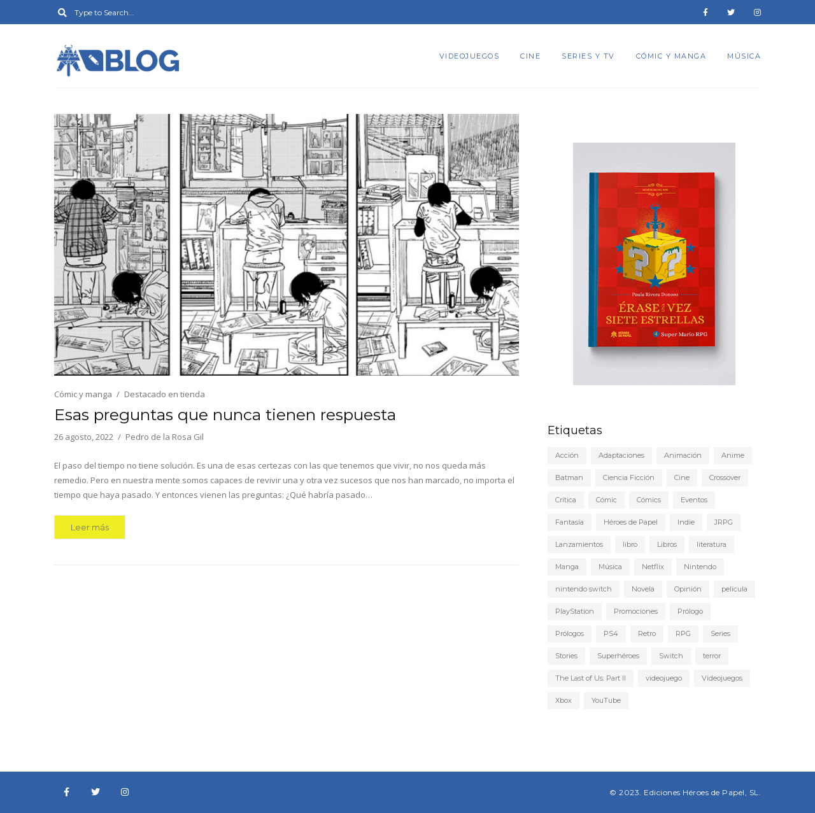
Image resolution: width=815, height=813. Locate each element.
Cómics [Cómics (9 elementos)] (649, 499)
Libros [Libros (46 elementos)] (667, 544)
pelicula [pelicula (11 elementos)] (734, 588)
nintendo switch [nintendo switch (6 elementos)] (583, 588)
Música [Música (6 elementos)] (610, 566)
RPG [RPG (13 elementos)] (683, 633)
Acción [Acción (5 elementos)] (567, 455)
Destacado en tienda (164, 394)
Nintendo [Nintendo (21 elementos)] (700, 566)
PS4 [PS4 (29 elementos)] (611, 633)
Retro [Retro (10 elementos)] (647, 633)
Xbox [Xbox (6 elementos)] (563, 700)
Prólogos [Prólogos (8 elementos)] (569, 633)
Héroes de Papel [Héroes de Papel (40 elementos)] (631, 522)
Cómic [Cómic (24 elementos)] (606, 499)
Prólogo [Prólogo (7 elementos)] (690, 611)
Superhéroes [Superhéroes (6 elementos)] (618, 655)
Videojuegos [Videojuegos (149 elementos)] (722, 678)
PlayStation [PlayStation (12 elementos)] (574, 611)
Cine (530, 56)
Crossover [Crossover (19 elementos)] (725, 477)
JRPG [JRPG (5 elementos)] (723, 522)
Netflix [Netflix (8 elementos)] (653, 566)
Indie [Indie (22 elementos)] (686, 522)
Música (744, 56)
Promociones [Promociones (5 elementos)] (636, 611)
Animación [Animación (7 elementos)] (683, 455)
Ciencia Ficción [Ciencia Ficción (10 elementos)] (629, 477)
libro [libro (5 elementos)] (630, 544)
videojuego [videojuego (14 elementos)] (664, 678)
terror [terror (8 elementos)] (712, 655)
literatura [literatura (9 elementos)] (711, 544)
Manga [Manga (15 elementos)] (567, 566)
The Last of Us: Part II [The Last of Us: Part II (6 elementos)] (590, 678)
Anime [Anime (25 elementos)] (732, 455)
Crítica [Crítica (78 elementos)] (565, 499)
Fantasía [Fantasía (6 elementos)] (569, 522)
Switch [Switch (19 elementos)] (671, 655)
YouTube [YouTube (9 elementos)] (606, 700)
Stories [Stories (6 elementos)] (566, 655)
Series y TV (588, 56)
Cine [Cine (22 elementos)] (682, 477)
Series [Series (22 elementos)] (720, 633)
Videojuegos (469, 56)
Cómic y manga (671, 56)
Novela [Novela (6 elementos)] (643, 588)
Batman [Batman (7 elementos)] (569, 477)
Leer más (90, 527)
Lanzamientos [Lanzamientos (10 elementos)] (579, 544)
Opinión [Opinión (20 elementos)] (688, 588)
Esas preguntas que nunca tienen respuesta (225, 414)
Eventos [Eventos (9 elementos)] (694, 499)
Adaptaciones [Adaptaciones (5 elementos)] (621, 455)
